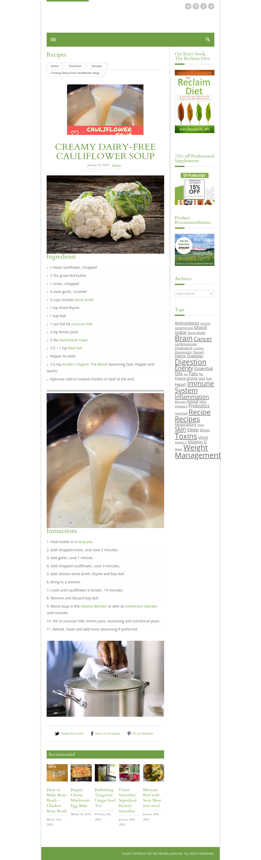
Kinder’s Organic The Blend (84, 364)
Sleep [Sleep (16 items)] (193, 430)
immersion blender (142, 606)
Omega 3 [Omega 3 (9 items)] (181, 406)
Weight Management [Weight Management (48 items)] (198, 451)
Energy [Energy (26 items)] (184, 368)
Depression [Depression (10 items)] (183, 352)
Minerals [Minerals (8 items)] (180, 402)
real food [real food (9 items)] (181, 413)
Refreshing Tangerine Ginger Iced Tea (105, 797)
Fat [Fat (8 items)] (186, 374)
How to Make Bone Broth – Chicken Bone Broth (57, 800)
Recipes (56, 54)
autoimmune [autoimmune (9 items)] (184, 328)
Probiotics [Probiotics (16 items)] (199, 406)
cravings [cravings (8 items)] (198, 348)
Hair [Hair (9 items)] (209, 378)
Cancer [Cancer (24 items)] (203, 338)
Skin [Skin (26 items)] (180, 429)
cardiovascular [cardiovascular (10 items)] (186, 344)
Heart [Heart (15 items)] (180, 384)
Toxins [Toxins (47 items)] (186, 436)
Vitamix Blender (94, 606)
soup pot (84, 541)
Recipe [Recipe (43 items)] (200, 412)
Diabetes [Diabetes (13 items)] (195, 356)
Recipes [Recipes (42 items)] (187, 418)
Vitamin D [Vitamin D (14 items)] (197, 442)
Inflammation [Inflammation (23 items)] (192, 396)
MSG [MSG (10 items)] (202, 401)
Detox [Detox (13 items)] (180, 356)
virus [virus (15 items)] (203, 437)
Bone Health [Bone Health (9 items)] (197, 333)
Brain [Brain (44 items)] (184, 338)
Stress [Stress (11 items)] (205, 430)
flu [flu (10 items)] (201, 374)
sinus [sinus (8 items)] (201, 425)
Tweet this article (72, 733)
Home (55, 66)
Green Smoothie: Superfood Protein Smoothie (127, 800)
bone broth (84, 299)
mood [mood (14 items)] (192, 401)
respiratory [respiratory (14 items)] (186, 424)
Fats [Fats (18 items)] (193, 373)
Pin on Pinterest (143, 733)
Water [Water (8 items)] (178, 449)
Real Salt (75, 347)
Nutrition (75, 66)
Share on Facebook (107, 733)
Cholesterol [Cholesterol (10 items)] (183, 348)
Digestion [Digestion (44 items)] (190, 362)
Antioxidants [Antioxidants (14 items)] (187, 323)
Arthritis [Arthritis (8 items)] (205, 323)
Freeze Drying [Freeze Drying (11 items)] (186, 378)
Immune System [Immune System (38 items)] (194, 387)
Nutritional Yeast (73, 340)
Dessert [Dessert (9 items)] (198, 352)
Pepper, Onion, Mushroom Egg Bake (80, 797)
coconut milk (81, 324)
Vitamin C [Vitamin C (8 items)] (181, 442)
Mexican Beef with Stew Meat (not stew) (152, 797)
